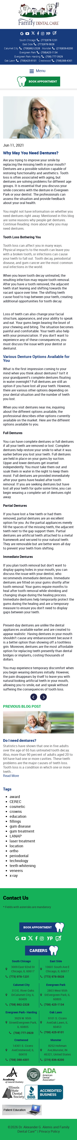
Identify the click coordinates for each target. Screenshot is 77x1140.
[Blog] (55, 33)
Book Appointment (43, 81)
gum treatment (22, 831)
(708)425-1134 (47, 52)
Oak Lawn (55, 1012)
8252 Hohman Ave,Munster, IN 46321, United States (55, 1050)
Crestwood (21, 1040)
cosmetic (17, 806)
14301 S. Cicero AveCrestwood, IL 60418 (20, 1050)
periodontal (19, 855)
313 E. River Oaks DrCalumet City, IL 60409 (20, 995)
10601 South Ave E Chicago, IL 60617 (55, 969)
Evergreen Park (56, 985)
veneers (16, 870)
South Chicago (21, 961)
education (18, 816)
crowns (16, 811)
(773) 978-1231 (17, 976)
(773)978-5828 (44, 44)
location (16, 845)
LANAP (16, 836)
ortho (14, 850)
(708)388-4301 (62, 60)
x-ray (14, 875)
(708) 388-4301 (17, 1060)
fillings (15, 821)
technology (19, 860)
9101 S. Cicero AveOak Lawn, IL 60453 (54, 1022)
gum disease (20, 826)
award (15, 796)
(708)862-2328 (29, 48)
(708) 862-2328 (17, 1004)
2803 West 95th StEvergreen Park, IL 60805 (55, 995)
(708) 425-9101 (52, 1032)
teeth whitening (23, 865)
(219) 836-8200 (52, 1060)
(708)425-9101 (26, 60)
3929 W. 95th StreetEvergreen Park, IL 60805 (21, 1022)
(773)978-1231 (47, 40)
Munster (56, 1040)
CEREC (15, 801)
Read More (11, 775)
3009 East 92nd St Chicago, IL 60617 (20, 969)
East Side (56, 961)
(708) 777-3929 (52, 56)
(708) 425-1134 (52, 1004)
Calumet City (21, 985)
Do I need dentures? (19, 740)
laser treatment (22, 840)
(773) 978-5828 (52, 976)
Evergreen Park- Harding (21, 1012)
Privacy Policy (49, 1131)
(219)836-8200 (62, 48)
